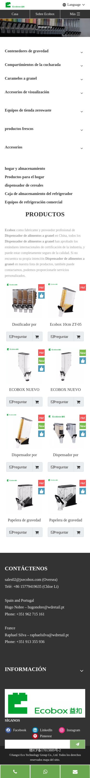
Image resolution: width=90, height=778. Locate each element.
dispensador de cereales (24, 185)
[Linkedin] (44, 730)
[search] (36, 744)
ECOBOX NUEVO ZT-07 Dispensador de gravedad (24, 390)
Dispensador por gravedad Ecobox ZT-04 (65, 455)
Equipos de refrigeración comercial (33, 202)
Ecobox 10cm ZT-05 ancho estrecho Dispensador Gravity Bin (66, 324)
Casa (15, 14)
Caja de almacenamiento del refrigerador (38, 194)
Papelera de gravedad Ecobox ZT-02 (24, 520)
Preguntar (16, 336)
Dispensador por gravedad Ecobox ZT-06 (24, 455)
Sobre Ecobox (45, 14)
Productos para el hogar (24, 177)
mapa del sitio (51, 759)
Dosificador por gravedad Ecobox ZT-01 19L (24, 324)
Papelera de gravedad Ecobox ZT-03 (65, 520)
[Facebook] (17, 730)
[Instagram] (71, 730)
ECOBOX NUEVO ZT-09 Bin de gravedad (66, 390)
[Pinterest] (44, 736)
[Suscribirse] (77, 744)
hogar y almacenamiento (25, 168)
